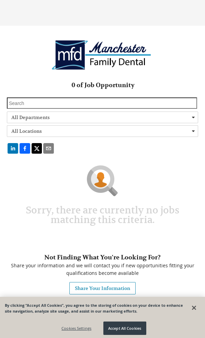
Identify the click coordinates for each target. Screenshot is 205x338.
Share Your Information (102, 288)
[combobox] (102, 117)
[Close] (194, 308)
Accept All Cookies (124, 329)
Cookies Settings (76, 329)
